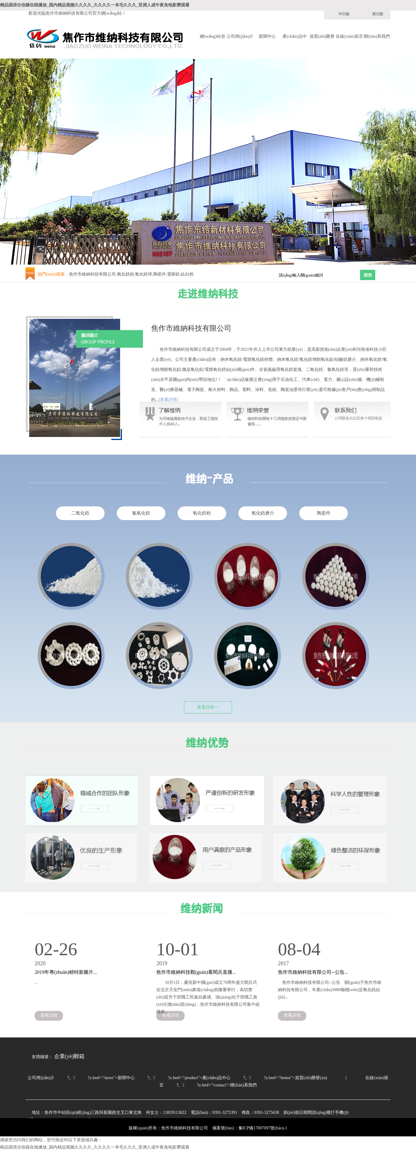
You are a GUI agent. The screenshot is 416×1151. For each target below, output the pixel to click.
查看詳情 (48, 1015)
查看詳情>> (208, 707)
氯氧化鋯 (141, 513)
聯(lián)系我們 (377, 36)
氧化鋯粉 (202, 513)
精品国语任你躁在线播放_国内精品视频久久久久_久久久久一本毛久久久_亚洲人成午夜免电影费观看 (94, 5)
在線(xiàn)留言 (349, 36)
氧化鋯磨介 (262, 513)
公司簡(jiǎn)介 (240, 36)
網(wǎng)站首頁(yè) (212, 37)
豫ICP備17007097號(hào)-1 (262, 1128)
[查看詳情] (169, 399)
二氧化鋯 (80, 513)
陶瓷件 (324, 513)
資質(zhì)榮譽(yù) (322, 37)
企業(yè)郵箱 (69, 1056)
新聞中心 (267, 36)
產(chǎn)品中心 (295, 37)
